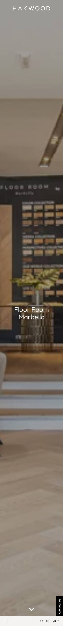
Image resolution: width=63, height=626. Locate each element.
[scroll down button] (31, 609)
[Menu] (6, 621)
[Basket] (47, 621)
